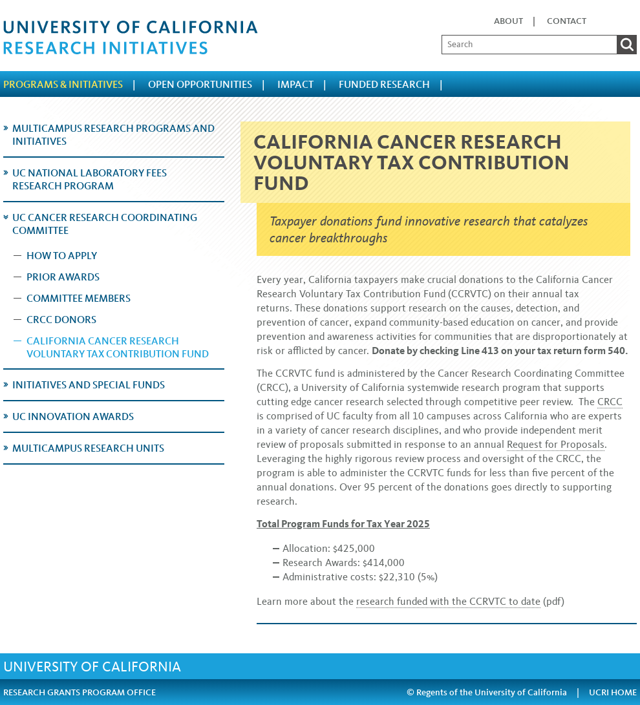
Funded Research (384, 84)
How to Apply (62, 255)
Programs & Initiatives (63, 84)
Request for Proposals (555, 444)
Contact (566, 21)
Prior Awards (63, 277)
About (508, 21)
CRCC (610, 401)
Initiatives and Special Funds (88, 385)
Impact (295, 84)
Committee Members (79, 298)
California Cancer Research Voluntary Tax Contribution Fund (118, 347)
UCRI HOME (613, 692)
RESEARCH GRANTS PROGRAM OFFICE (79, 692)
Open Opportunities (200, 84)
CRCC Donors (61, 319)
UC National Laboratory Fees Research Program (89, 179)
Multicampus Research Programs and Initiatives (113, 134)
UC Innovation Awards (73, 416)
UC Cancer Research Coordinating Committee (104, 224)
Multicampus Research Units (88, 448)
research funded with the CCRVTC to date (448, 601)
